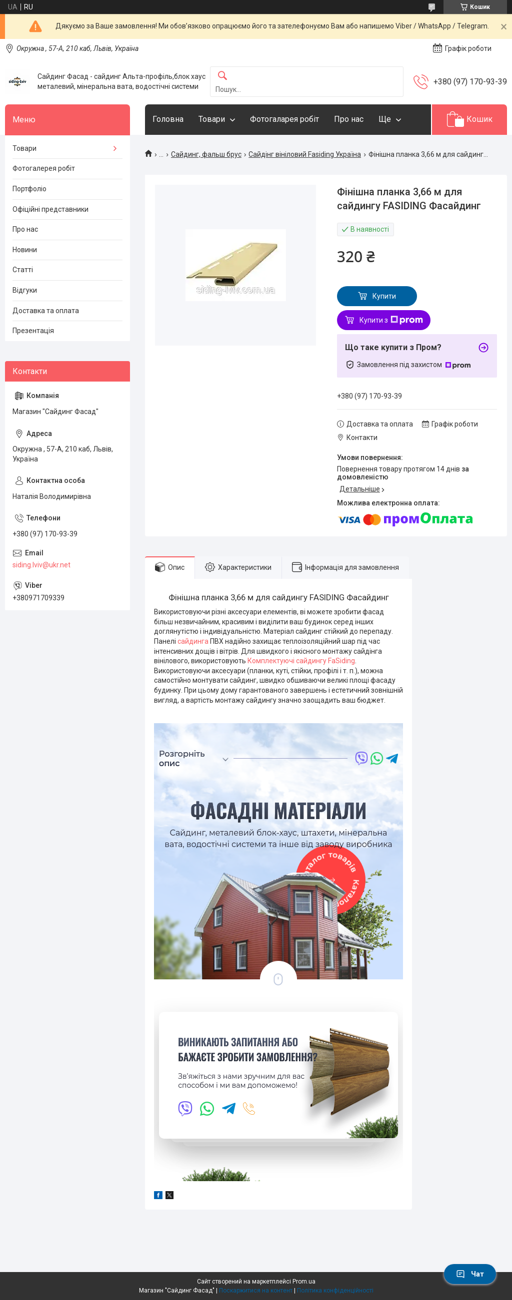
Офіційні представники (50, 209)
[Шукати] (223, 76)
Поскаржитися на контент (255, 1290)
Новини (24, 250)
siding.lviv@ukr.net (41, 565)
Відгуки (24, 290)
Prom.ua (304, 1281)
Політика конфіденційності (335, 1290)
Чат (470, 1274)
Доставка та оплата (45, 311)
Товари (211, 119)
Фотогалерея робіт (43, 168)
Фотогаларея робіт (284, 119)
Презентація (33, 331)
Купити (384, 296)
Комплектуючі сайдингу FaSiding (300, 661)
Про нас (349, 119)
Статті (22, 270)
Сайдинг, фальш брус (206, 154)
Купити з (391, 320)
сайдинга (194, 641)
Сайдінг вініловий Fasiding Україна (304, 154)
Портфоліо (29, 189)
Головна (168, 119)
